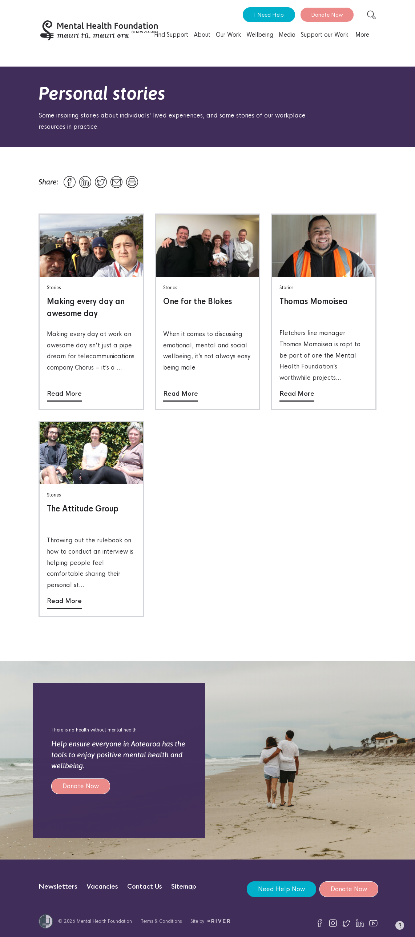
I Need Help (269, 14)
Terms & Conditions (161, 921)
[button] (399, 927)
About (202, 35)
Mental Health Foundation (104, 921)
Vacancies (102, 886)
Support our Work (324, 35)
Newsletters (58, 886)
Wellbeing (259, 35)
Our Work (228, 35)
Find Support (171, 35)
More (362, 35)
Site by (210, 921)
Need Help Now (281, 889)
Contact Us (144, 886)
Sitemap (183, 886)
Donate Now (327, 14)
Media (287, 35)
